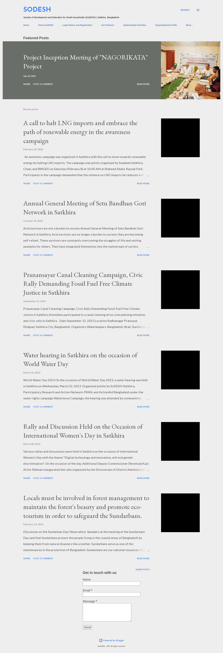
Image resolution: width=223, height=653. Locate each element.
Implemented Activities (134, 25)
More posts (143, 569)
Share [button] (26, 84)
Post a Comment (43, 84)
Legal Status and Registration (77, 25)
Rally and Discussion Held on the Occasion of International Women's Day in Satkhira (83, 431)
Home (26, 25)
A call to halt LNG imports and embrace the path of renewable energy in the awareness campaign (80, 131)
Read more (143, 84)
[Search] (185, 10)
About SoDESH (45, 25)
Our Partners (107, 25)
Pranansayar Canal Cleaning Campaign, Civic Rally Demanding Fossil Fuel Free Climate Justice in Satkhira (83, 283)
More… (189, 25)
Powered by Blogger (111, 640)
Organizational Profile (166, 25)
